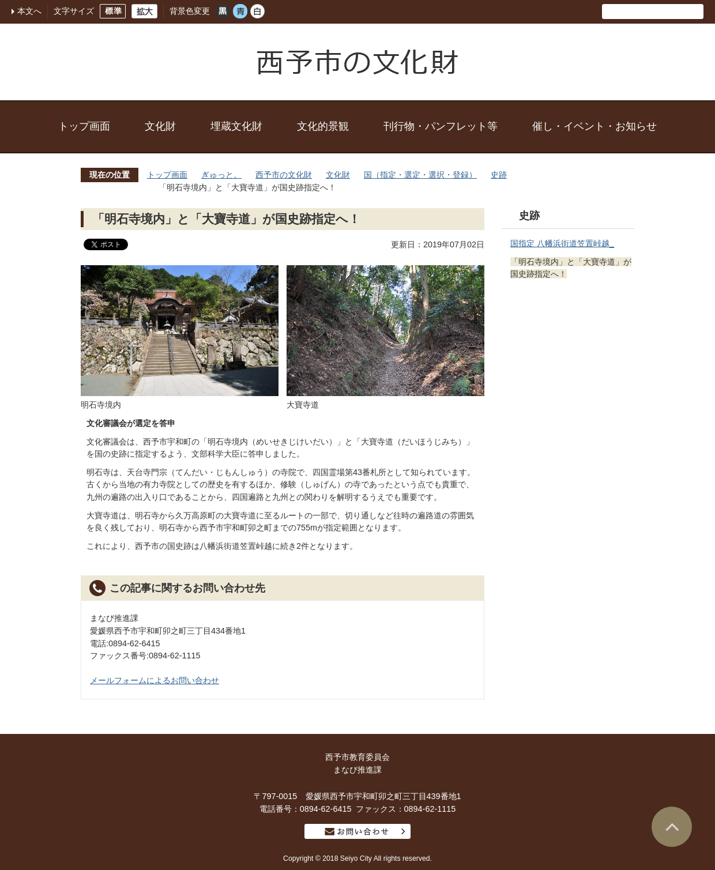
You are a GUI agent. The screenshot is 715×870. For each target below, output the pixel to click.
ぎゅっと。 (221, 174)
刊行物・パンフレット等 (440, 126)
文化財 (160, 126)
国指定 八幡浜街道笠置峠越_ (562, 243)
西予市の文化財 (283, 174)
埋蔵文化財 (236, 126)
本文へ (29, 11)
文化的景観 (323, 126)
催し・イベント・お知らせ (594, 126)
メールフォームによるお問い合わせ (154, 680)
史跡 (499, 174)
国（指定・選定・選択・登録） (420, 174)
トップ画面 (84, 126)
